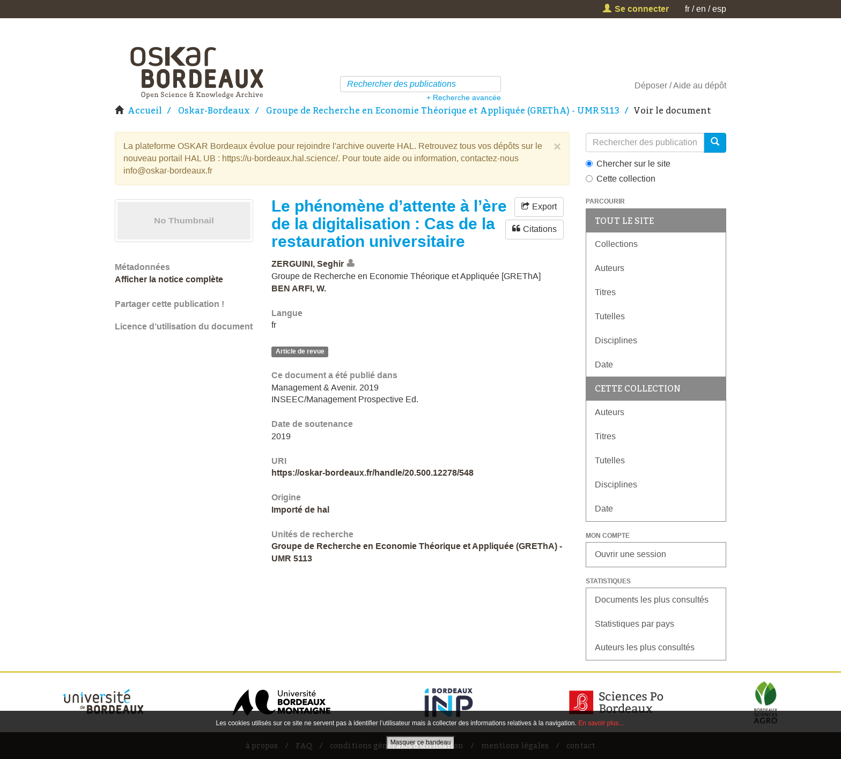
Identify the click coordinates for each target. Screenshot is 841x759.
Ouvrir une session (630, 554)
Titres (605, 292)
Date (604, 364)
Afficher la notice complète (169, 279)
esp (719, 8)
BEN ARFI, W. (298, 288)
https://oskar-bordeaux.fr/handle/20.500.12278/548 (372, 472)
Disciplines (616, 340)
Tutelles (610, 316)
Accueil (145, 110)
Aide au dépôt (699, 85)
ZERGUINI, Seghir (307, 263)
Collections (616, 244)
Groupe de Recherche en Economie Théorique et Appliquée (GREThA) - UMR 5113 (442, 110)
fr (687, 8)
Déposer (651, 85)
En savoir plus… (601, 723)
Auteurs (609, 268)
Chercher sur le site (628, 163)
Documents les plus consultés (652, 599)
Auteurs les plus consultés (645, 647)
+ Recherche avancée (463, 97)
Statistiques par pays (634, 623)
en (701, 8)
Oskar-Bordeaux (214, 110)
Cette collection (620, 178)
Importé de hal (300, 509)
